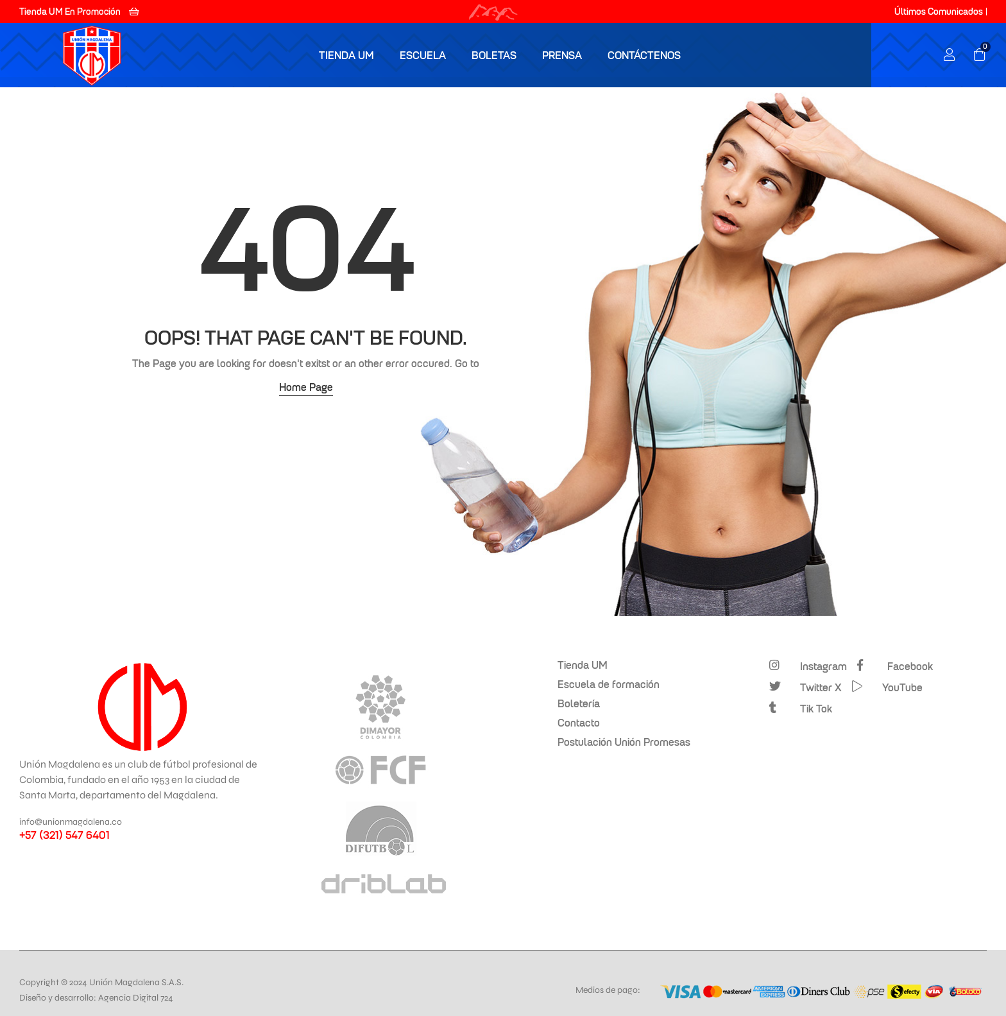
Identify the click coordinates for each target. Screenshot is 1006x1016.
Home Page (306, 387)
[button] (79, 11)
